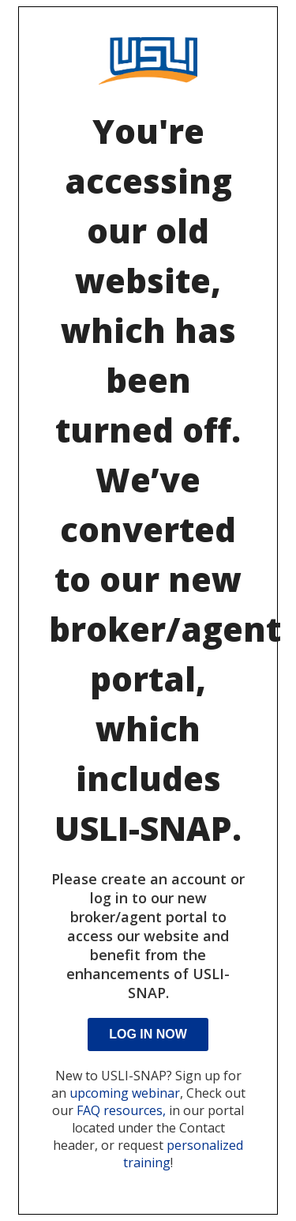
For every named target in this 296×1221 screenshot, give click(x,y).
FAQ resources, (121, 1110)
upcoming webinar (124, 1093)
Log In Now (148, 1034)
